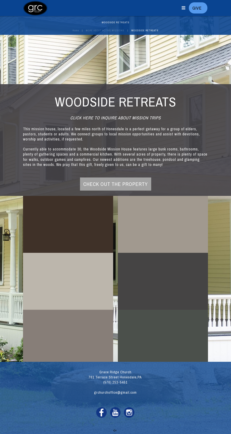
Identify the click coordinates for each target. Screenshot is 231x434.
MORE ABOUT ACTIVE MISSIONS (105, 30)
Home (76, 30)
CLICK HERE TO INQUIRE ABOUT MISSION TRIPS (115, 118)
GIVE (198, 8)
